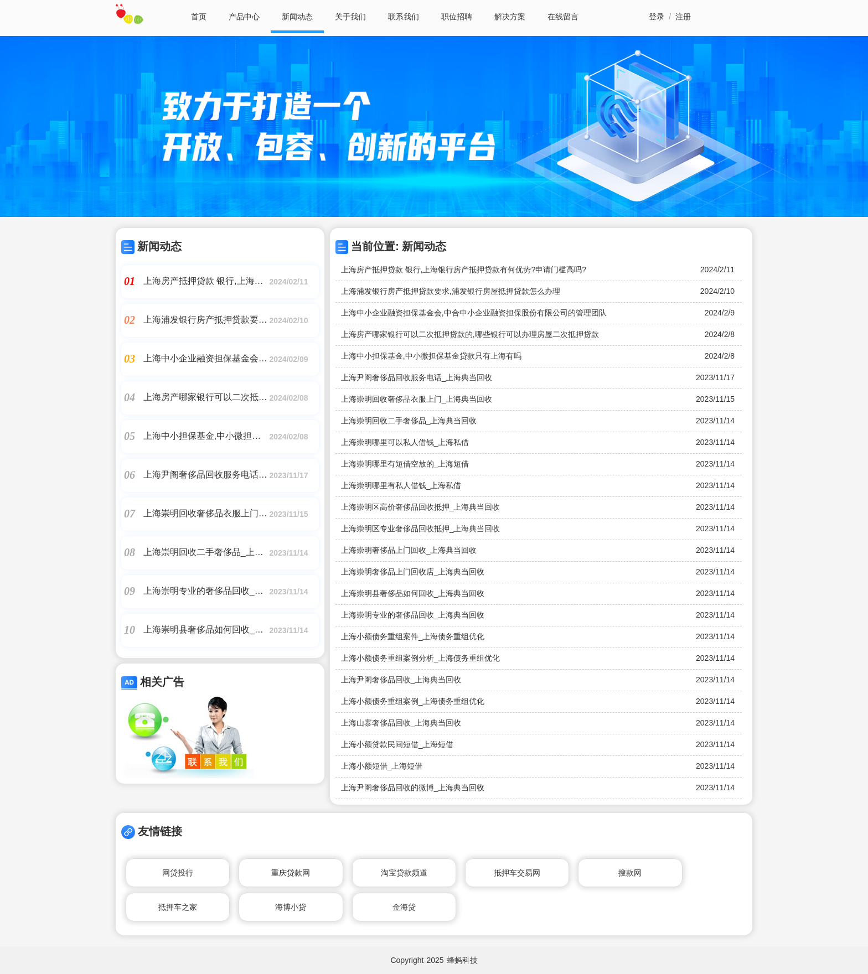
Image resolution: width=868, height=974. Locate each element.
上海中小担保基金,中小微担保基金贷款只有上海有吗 (431, 355)
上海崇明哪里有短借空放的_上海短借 (405, 463)
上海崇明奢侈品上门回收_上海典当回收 (409, 550)
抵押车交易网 (517, 872)
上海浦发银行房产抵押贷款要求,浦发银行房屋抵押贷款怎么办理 (450, 291)
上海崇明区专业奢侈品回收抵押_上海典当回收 (420, 528)
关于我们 (350, 16)
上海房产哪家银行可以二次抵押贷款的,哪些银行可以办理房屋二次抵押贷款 (470, 334)
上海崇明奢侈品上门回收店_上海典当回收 (413, 571)
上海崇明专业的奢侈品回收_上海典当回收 (413, 614)
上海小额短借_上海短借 (382, 765)
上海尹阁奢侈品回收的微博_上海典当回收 (413, 787)
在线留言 (562, 16)
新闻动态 (297, 16)
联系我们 (403, 16)
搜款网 (630, 872)
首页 (198, 16)
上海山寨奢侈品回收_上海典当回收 (401, 722)
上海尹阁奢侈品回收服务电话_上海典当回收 (417, 377)
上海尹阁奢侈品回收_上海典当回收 (401, 679)
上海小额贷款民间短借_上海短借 (397, 744)
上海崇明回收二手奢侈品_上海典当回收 (409, 420)
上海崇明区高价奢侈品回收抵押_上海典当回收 (420, 506)
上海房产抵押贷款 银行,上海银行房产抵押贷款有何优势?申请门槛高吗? (463, 269)
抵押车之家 (177, 907)
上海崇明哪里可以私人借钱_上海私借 (405, 442)
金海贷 (404, 907)
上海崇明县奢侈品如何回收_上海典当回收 (413, 593)
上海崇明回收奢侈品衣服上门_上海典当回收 (417, 399)
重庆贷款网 (290, 872)
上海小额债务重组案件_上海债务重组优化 (413, 636)
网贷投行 (177, 872)
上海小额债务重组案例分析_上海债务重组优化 (420, 658)
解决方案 (509, 16)
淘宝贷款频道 (404, 872)
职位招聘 (456, 16)
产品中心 (244, 16)
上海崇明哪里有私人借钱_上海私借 (401, 485)
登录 (656, 16)
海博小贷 (290, 907)
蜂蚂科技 (462, 960)
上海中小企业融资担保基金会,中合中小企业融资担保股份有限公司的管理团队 (474, 312)
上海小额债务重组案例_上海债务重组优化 (413, 701)
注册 (683, 16)
